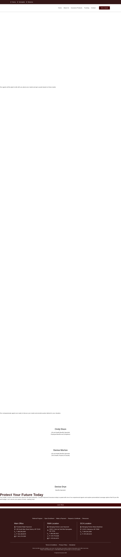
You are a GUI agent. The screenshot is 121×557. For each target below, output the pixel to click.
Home (60, 8)
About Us (66, 8)
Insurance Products (76, 8)
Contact (93, 8)
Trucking (86, 8)
